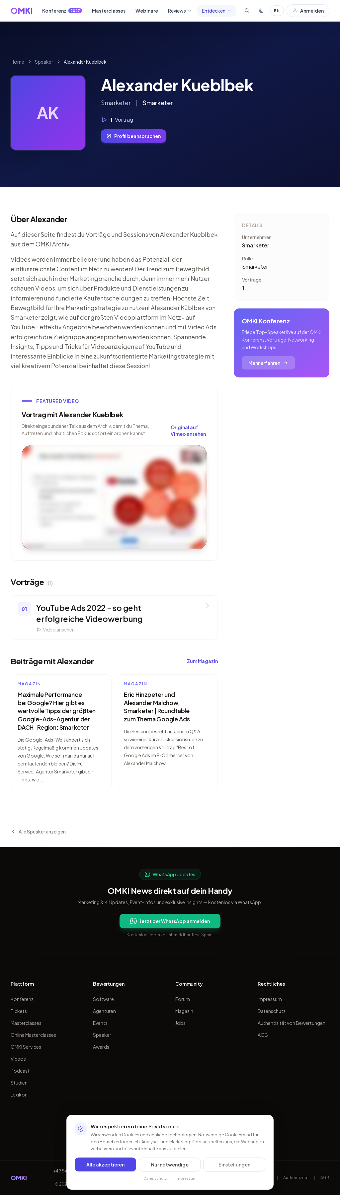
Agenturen (104, 1011)
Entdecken (216, 11)
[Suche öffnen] (247, 11)
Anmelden (308, 11)
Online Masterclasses (33, 1035)
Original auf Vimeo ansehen (188, 430)
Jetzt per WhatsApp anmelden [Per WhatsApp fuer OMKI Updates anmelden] (170, 921)
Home (17, 62)
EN (277, 10)
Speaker (44, 62)
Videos (18, 1059)
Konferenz (62, 11)
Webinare (146, 11)
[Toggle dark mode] (262, 11)
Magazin (184, 1011)
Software (103, 999)
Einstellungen (234, 1164)
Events (100, 1023)
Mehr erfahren (268, 363)
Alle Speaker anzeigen (38, 831)
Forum (182, 999)
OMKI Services (26, 1047)
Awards (101, 1047)
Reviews (180, 11)
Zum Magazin (202, 661)
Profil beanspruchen (133, 136)
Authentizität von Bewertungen (291, 1023)
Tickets (19, 1011)
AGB (263, 1035)
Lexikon (19, 1094)
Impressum (270, 999)
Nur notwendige (170, 1164)
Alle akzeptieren (105, 1164)
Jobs (180, 1023)
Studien (19, 1083)
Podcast (20, 1071)
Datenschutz (272, 1011)
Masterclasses (109, 11)
